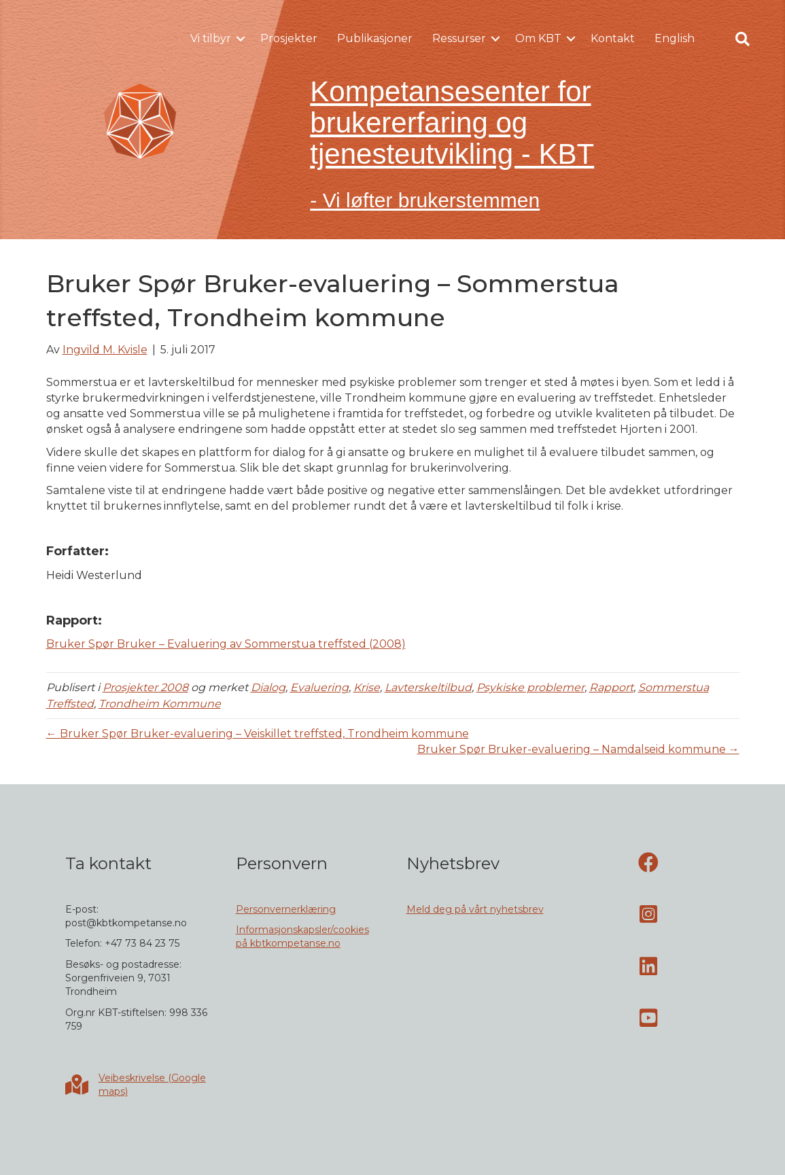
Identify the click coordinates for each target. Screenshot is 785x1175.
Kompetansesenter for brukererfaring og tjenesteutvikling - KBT (452, 122)
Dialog (268, 687)
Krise (366, 687)
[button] (240, 39)
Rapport (611, 687)
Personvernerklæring (286, 909)
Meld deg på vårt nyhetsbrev (475, 909)
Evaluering (319, 687)
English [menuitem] (675, 38)
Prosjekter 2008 (145, 687)
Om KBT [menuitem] (538, 38)
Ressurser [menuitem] (459, 38)
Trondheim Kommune (160, 703)
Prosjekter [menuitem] (288, 38)
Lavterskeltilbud (428, 687)
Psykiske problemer (530, 687)
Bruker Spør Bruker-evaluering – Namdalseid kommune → (578, 749)
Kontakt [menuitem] (613, 38)
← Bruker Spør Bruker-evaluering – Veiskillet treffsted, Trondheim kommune (257, 733)
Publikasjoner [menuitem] (375, 38)
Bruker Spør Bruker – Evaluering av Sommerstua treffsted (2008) (226, 643)
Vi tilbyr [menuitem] (210, 38)
